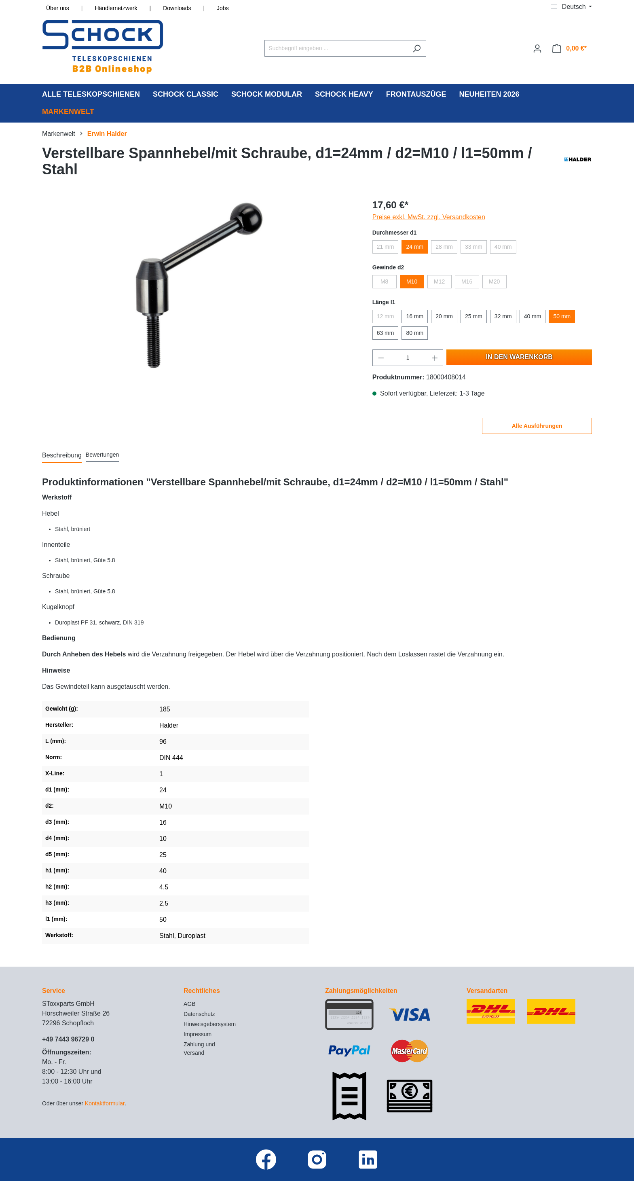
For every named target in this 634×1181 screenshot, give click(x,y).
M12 (439, 281)
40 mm (503, 246)
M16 (466, 281)
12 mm (385, 316)
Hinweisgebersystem (210, 1024)
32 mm (503, 316)
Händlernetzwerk (116, 8)
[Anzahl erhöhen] (435, 357)
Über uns (57, 8)
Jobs (223, 8)
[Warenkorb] (569, 48)
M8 (384, 281)
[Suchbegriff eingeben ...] (336, 48)
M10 (411, 281)
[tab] (62, 456)
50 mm (562, 316)
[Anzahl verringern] (380, 357)
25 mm (473, 316)
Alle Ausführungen (537, 426)
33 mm (473, 246)
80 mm (414, 333)
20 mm (444, 316)
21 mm (385, 246)
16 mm (414, 316)
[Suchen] (416, 48)
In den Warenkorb (519, 356)
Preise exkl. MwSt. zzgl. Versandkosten (428, 217)
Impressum (197, 1034)
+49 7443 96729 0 (68, 1039)
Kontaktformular (105, 1103)
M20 (494, 281)
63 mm (385, 333)
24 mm (414, 246)
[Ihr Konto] (537, 48)
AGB (190, 1004)
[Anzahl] (408, 357)
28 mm (444, 246)
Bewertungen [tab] (102, 454)
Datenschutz (199, 1014)
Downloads (177, 8)
